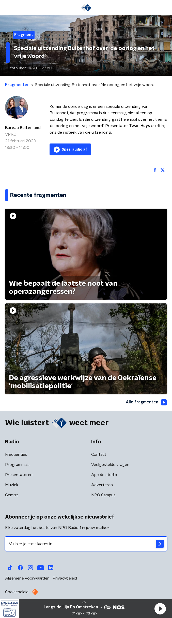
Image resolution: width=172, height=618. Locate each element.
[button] (160, 609)
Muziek (11, 485)
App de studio (104, 475)
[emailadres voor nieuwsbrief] (86, 544)
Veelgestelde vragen (110, 465)
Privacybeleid (65, 578)
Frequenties (16, 454)
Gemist (11, 495)
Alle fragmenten (146, 402)
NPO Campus (103, 495)
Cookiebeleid (16, 592)
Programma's (17, 465)
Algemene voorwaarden (27, 578)
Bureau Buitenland (23, 128)
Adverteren (102, 485)
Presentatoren (19, 475)
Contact (98, 454)
